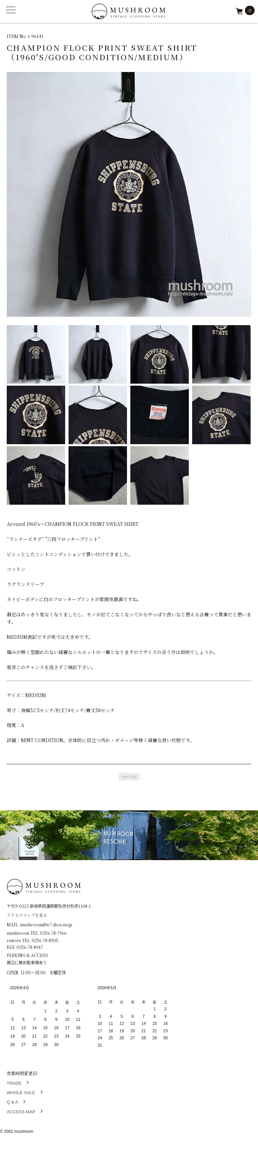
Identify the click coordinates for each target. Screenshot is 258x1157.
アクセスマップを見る (27, 915)
